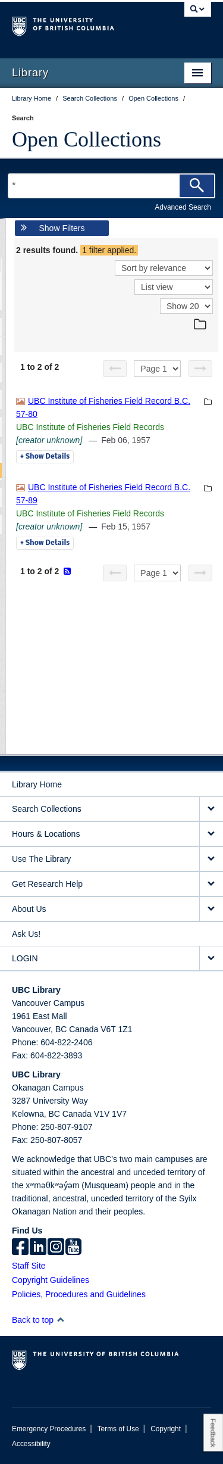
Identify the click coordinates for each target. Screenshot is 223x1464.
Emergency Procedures (49, 1429)
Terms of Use (118, 1429)
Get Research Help (47, 884)
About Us (29, 909)
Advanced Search (183, 207)
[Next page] (200, 368)
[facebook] (20, 1248)
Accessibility (31, 1444)
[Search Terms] (111, 185)
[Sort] (164, 268)
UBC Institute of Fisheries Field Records (90, 427)
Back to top (38, 1320)
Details (45, 456)
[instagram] (56, 1248)
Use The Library (41, 859)
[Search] (197, 186)
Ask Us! (26, 934)
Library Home (37, 784)
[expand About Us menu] (211, 909)
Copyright (165, 1429)
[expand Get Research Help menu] (211, 884)
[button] (60, 1319)
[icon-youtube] (73, 1248)
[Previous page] (115, 368)
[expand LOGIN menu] (211, 958)
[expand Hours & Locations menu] (211, 834)
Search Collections (46, 809)
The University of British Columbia (82, 24)
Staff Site (29, 1265)
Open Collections (86, 139)
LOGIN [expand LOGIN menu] (25, 958)
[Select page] (157, 368)
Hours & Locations (46, 834)
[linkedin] (38, 1248)
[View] (173, 287)
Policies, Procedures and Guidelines (79, 1294)
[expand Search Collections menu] (211, 809)
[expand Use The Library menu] (211, 859)
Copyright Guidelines (50, 1280)
